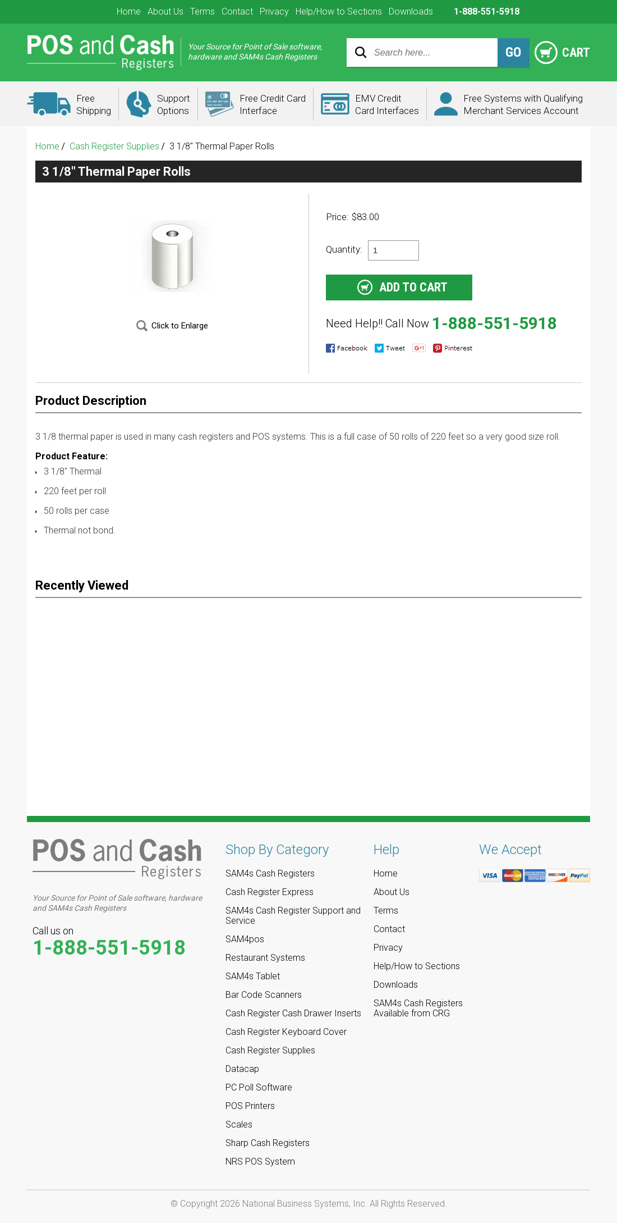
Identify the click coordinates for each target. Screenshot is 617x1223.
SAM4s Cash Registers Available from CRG (418, 1008)
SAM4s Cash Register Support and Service (293, 915)
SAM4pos (244, 939)
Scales (238, 1124)
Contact (237, 11)
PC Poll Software (258, 1087)
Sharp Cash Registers (267, 1143)
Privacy (274, 11)
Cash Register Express (269, 892)
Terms (202, 11)
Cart (562, 52)
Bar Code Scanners (263, 994)
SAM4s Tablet (252, 976)
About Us (165, 11)
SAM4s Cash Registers (270, 873)
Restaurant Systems (265, 957)
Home (129, 11)
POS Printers (250, 1106)
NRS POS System (260, 1161)
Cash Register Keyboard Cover (286, 1031)
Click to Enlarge (179, 326)
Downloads (411, 11)
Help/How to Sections (339, 11)
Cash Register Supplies (114, 146)
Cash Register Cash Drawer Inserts (293, 1013)
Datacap (242, 1069)
